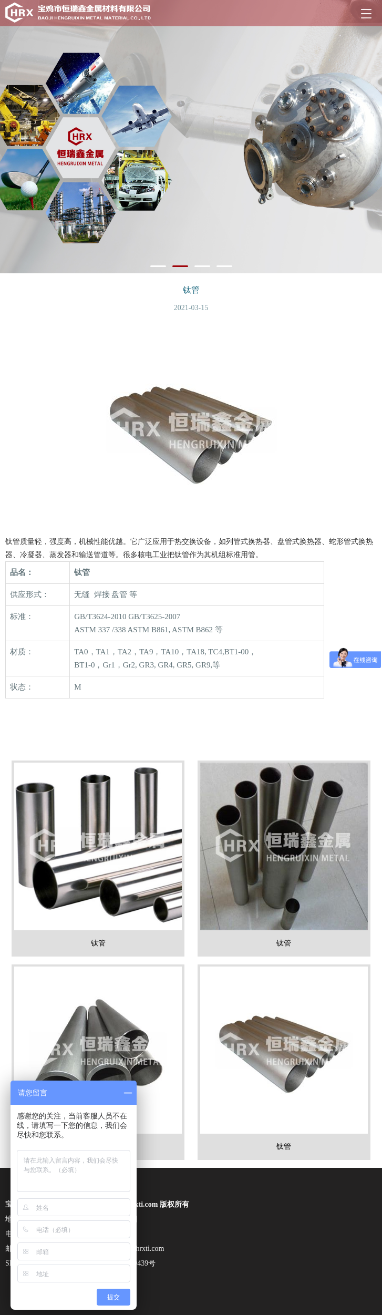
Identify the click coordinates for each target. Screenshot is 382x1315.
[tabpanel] (191, 136)
